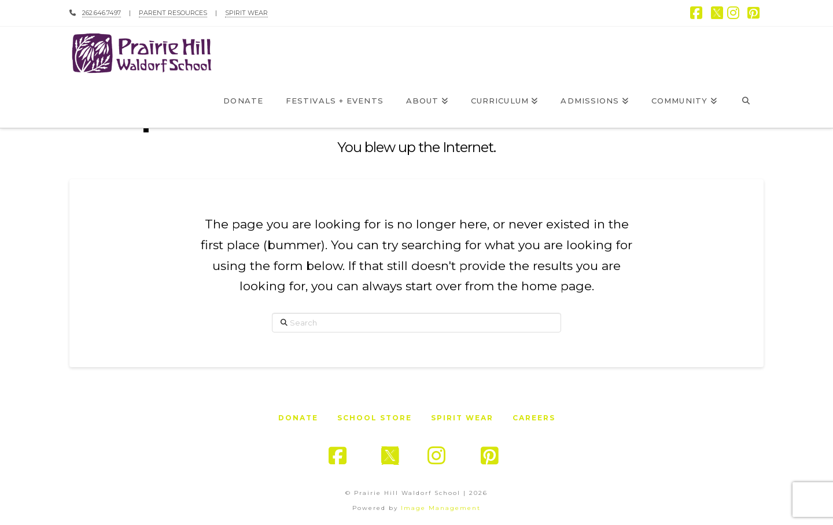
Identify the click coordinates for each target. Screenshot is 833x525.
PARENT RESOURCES (173, 13)
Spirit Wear (462, 417)
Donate (298, 417)
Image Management (441, 508)
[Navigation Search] (746, 102)
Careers (534, 417)
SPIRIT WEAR (246, 13)
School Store (374, 417)
